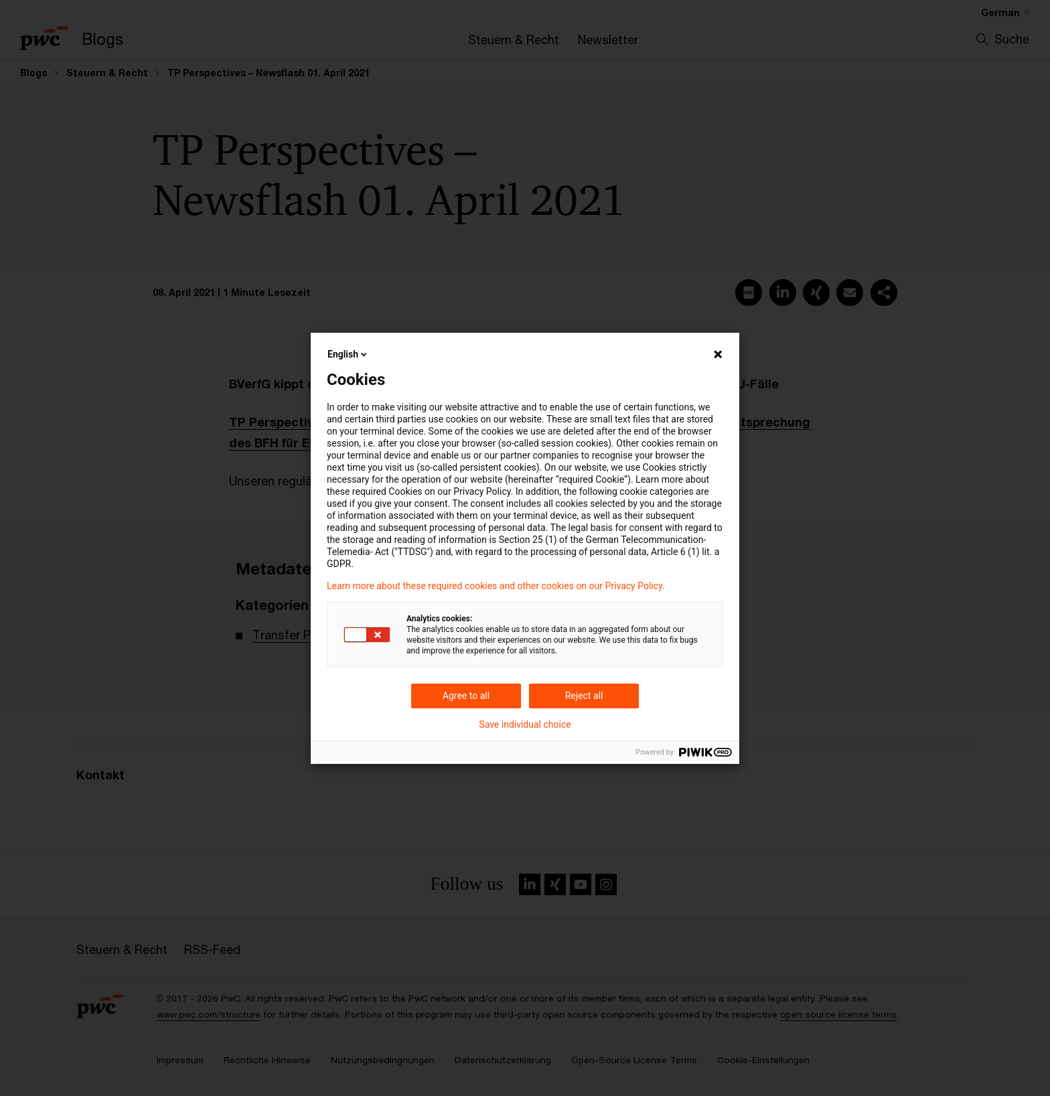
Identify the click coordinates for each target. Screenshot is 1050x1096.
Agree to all (466, 695)
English (348, 354)
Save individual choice (525, 724)
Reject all (584, 695)
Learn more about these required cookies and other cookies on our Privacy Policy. (496, 585)
